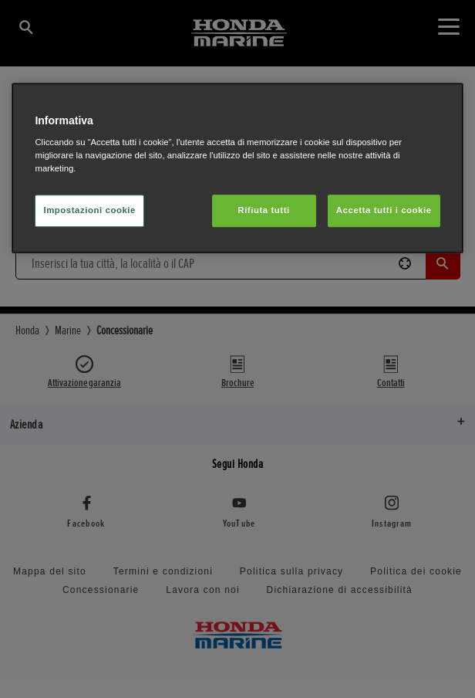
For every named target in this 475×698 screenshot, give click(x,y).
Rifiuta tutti (263, 210)
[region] (237, 168)
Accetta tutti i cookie (384, 210)
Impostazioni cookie (89, 210)
